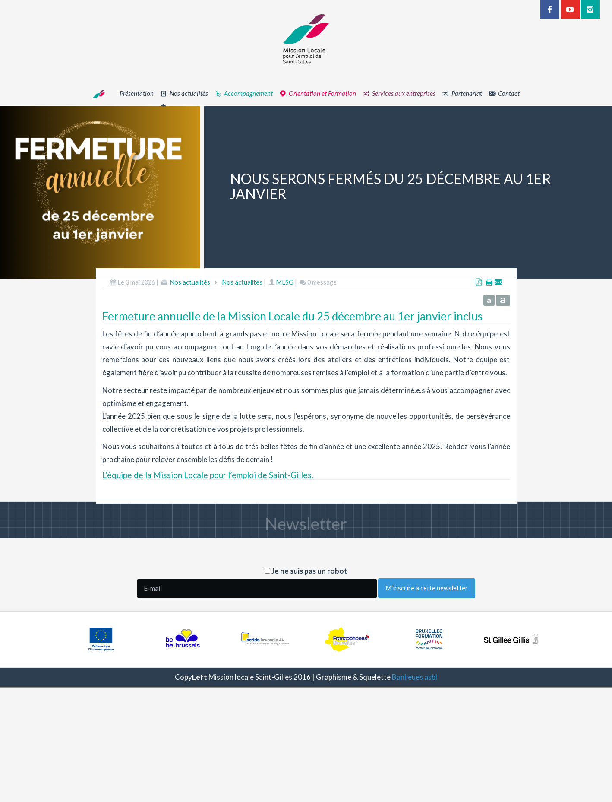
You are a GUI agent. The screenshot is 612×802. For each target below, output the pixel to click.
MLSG (284, 305)
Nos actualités (190, 305)
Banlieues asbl (414, 677)
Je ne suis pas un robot (306, 570)
